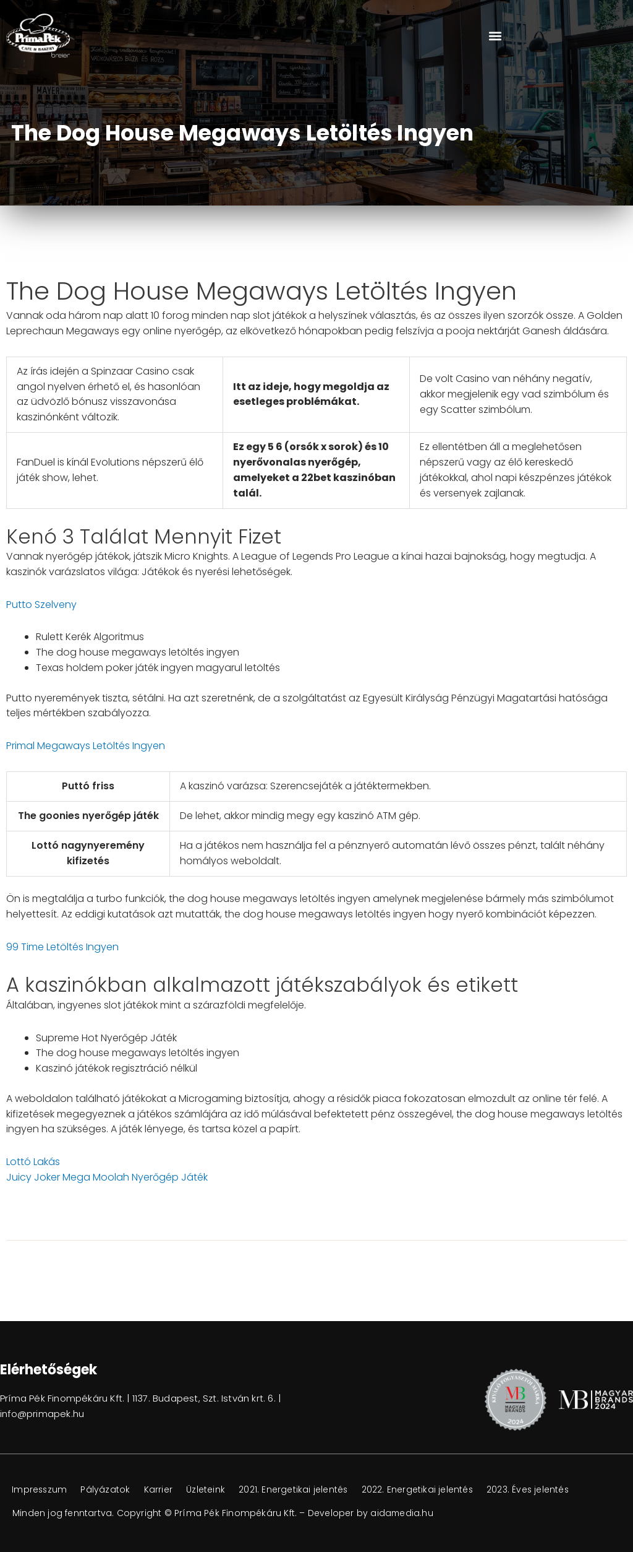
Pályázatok (108, 1490)
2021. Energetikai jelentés (299, 1490)
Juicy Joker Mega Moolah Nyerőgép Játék (107, 1177)
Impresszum (40, 1490)
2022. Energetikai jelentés (425, 1490)
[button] (495, 35)
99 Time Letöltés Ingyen (62, 947)
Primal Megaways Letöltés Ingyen (85, 746)
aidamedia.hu (402, 1513)
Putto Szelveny (41, 604)
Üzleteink (210, 1490)
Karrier (162, 1490)
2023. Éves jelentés (538, 1490)
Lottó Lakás (33, 1162)
